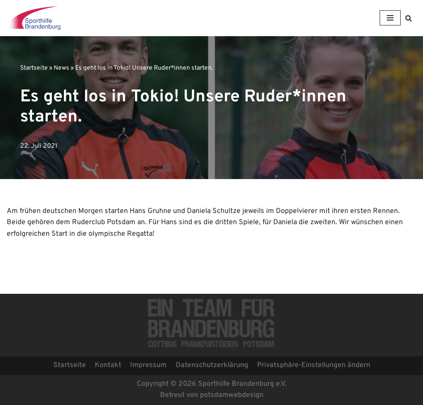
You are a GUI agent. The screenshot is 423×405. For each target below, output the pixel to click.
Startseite (34, 68)
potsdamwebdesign (231, 395)
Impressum (148, 365)
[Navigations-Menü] (390, 17)
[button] (408, 18)
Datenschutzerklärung (212, 365)
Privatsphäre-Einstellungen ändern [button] (313, 365)
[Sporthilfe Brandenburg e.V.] (33, 18)
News (61, 68)
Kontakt (108, 365)
